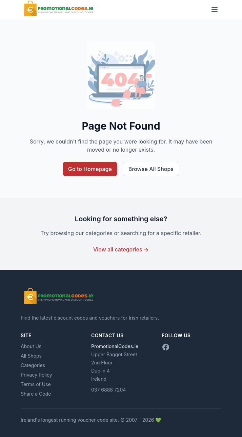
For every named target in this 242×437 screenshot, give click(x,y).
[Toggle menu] (214, 9)
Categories (33, 365)
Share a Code (36, 394)
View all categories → (121, 249)
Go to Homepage (90, 169)
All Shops (31, 356)
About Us (31, 346)
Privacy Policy (36, 375)
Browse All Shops (151, 169)
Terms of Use (36, 384)
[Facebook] (166, 347)
